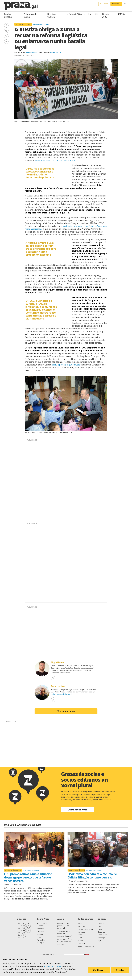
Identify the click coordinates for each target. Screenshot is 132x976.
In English (40, 942)
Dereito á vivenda (51, 15)
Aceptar (120, 970)
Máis (122, 14)
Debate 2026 (105, 15)
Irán (90, 14)
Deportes (81, 926)
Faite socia (116, 3)
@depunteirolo (31, 52)
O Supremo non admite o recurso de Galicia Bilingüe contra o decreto (92, 875)
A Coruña (101, 923)
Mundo (80, 940)
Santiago (101, 937)
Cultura (80, 935)
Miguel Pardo (19, 52)
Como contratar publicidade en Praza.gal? (63, 925)
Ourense (101, 932)
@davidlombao (56, 52)
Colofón (40, 934)
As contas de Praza (64, 939)
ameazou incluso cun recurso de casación (55, 160)
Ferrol (100, 926)
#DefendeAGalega (76, 14)
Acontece (81, 932)
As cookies (41, 940)
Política (80, 923)
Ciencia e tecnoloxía (85, 929)
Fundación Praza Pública (43, 924)
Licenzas (40, 931)
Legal (39, 937)
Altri (97, 14)
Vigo (99, 940)
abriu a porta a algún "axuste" (66, 364)
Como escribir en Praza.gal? (64, 932)
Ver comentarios (66, 711)
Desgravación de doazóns (64, 942)
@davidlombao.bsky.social (61, 694)
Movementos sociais (41, 24)
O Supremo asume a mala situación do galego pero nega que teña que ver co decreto (28, 877)
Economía (81, 943)
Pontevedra (102, 935)
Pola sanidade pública (30, 15)
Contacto (40, 928)
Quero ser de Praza (77, 809)
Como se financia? (64, 936)
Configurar (98, 970)
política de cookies (52, 966)
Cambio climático (8, 15)
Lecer (80, 937)
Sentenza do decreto (23, 24)
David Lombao (44, 52)
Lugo (100, 929)
